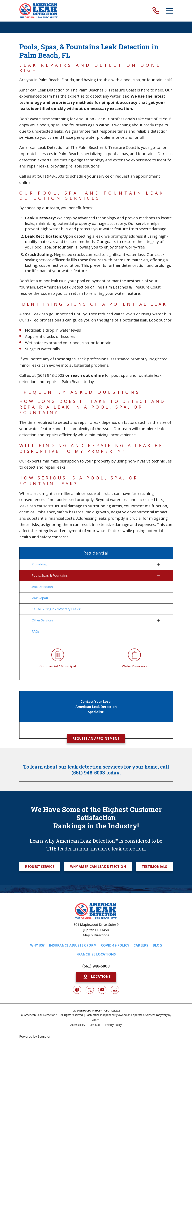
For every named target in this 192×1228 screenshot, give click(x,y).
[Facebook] (77, 990)
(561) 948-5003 (50, 176)
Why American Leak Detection (98, 866)
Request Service (39, 866)
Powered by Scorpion (35, 1036)
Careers (141, 945)
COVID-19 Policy (115, 945)
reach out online (87, 375)
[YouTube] (102, 990)
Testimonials (154, 866)
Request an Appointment (96, 738)
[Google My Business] (115, 990)
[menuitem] (93, 564)
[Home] (38, 10)
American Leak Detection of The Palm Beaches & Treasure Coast (77, 90)
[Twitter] (90, 990)
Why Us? (37, 945)
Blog (157, 945)
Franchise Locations (96, 954)
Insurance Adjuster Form (73, 945)
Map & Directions (96, 935)
